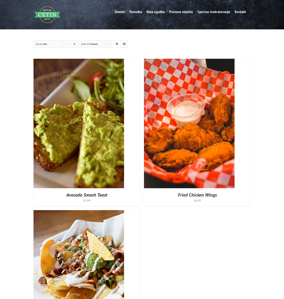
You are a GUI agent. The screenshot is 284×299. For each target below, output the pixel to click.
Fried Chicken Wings (197, 195)
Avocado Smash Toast (86, 195)
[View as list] (124, 44)
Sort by (41, 44)
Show (89, 44)
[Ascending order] (74, 44)
